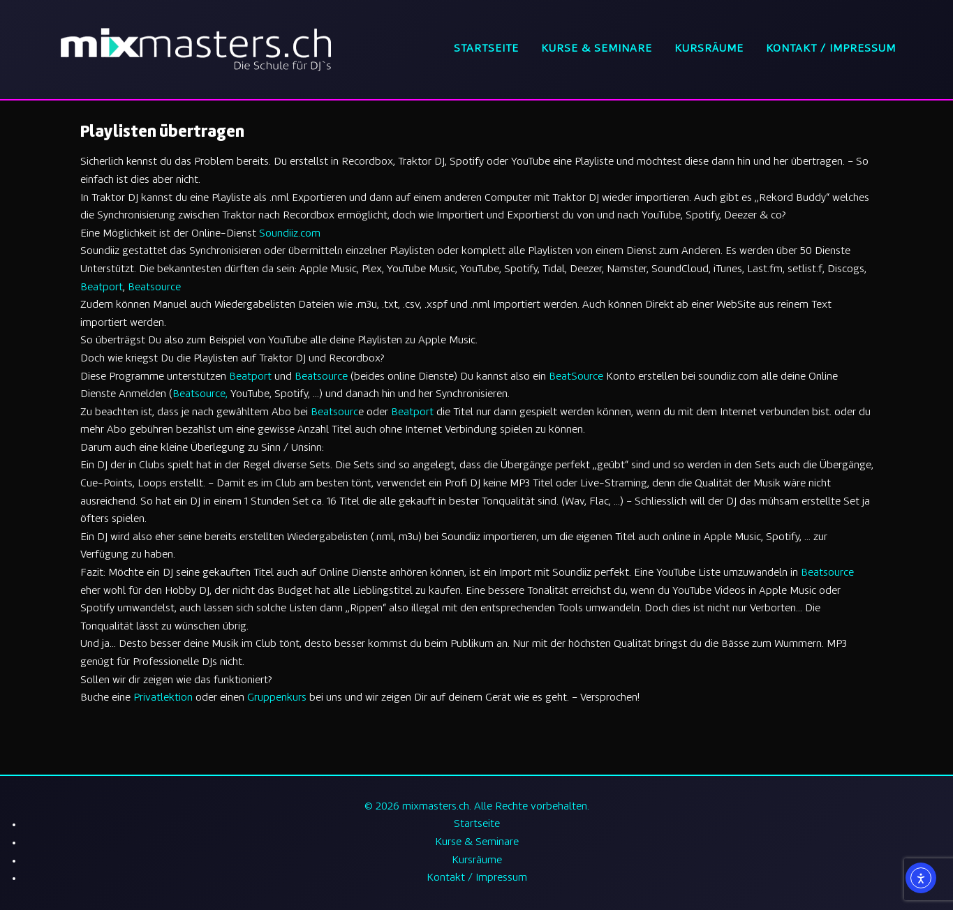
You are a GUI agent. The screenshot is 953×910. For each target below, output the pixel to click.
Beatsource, (200, 394)
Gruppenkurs (276, 698)
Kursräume (709, 49)
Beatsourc (334, 413)
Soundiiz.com (289, 234)
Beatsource (154, 288)
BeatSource (576, 377)
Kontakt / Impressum (831, 49)
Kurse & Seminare (596, 49)
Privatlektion (163, 698)
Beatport (101, 288)
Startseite (486, 49)
